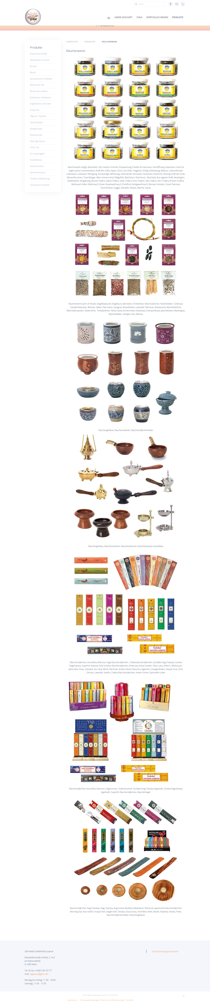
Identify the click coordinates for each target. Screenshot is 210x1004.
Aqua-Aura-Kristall (38, 53)
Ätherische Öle (37, 84)
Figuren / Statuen (38, 116)
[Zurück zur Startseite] (33, 16)
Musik (33, 72)
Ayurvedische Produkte (41, 78)
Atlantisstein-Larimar (39, 59)
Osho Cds (34, 147)
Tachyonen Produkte (39, 184)
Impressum (72, 1000)
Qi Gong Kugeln (37, 153)
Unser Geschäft (123, 17)
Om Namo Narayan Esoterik (165, 951)
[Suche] (149, 4)
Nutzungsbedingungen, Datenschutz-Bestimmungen (102, 1000)
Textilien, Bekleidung (40, 178)
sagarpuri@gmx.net (39, 973)
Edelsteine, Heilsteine (40, 97)
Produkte (177, 17)
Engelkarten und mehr (40, 103)
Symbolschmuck (38, 172)
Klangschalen (36, 128)
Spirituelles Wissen (157, 17)
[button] (183, 996)
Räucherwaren (37, 166)
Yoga (139, 17)
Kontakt (130, 1000)
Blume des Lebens (39, 91)
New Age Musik (37, 141)
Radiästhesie (36, 159)
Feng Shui (34, 109)
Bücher (33, 66)
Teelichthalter (36, 122)
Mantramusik (36, 134)
